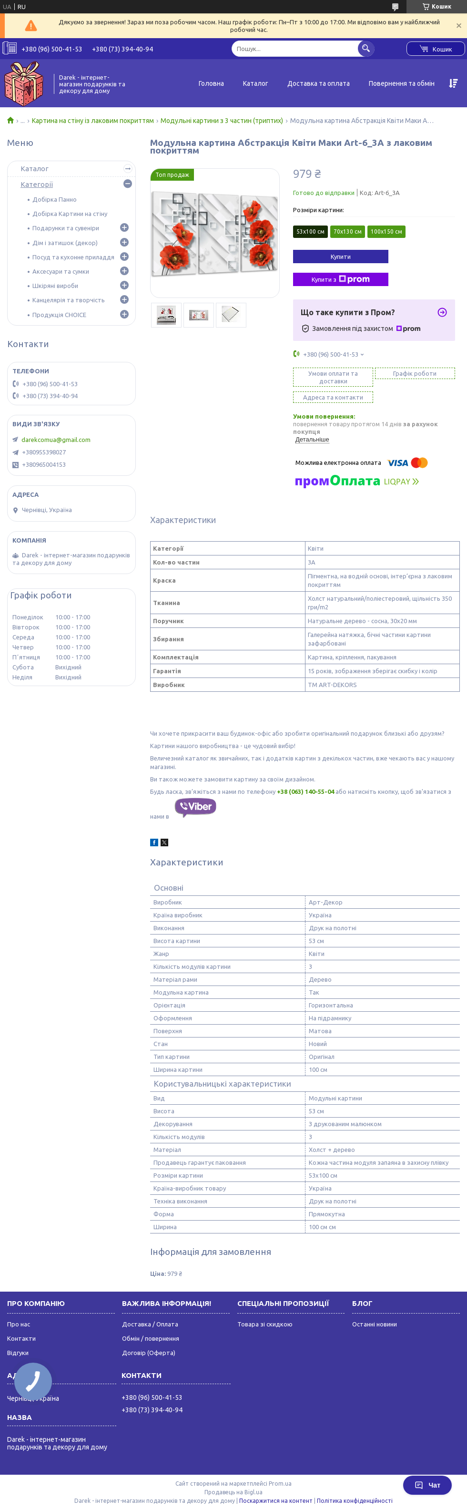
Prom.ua (280, 1483)
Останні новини (374, 1324)
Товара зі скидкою (265, 1324)
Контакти (21, 1338)
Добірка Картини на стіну (69, 213)
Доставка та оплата (318, 83)
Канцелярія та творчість (68, 300)
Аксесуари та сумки (60, 271)
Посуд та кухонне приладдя (73, 257)
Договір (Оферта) (148, 1352)
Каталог (255, 83)
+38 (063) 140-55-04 (305, 791)
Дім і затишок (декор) (65, 242)
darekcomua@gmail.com (56, 439)
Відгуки (18, 1352)
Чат (427, 1485)
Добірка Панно (54, 199)
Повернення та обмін (402, 83)
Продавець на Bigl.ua (233, 1492)
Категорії (36, 184)
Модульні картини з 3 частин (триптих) (222, 120)
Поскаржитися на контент (276, 1501)
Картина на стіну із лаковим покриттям (93, 120)
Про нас (18, 1324)
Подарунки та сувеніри (65, 228)
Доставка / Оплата (150, 1324)
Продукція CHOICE (59, 314)
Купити (341, 256)
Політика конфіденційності (355, 1501)
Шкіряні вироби (55, 285)
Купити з (341, 279)
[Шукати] (366, 48)
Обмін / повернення (150, 1338)
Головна (211, 83)
